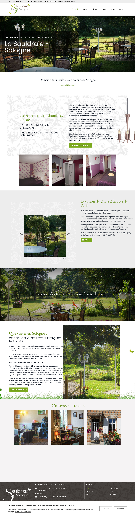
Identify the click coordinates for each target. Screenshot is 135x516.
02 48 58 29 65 (109, 235)
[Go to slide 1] (63, 258)
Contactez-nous (80, 145)
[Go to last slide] (21, 234)
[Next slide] (68, 234)
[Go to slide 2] (65, 258)
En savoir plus (19, 389)
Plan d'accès (44, 490)
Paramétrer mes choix (23, 512)
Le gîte (86, 240)
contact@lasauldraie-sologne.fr (53, 497)
